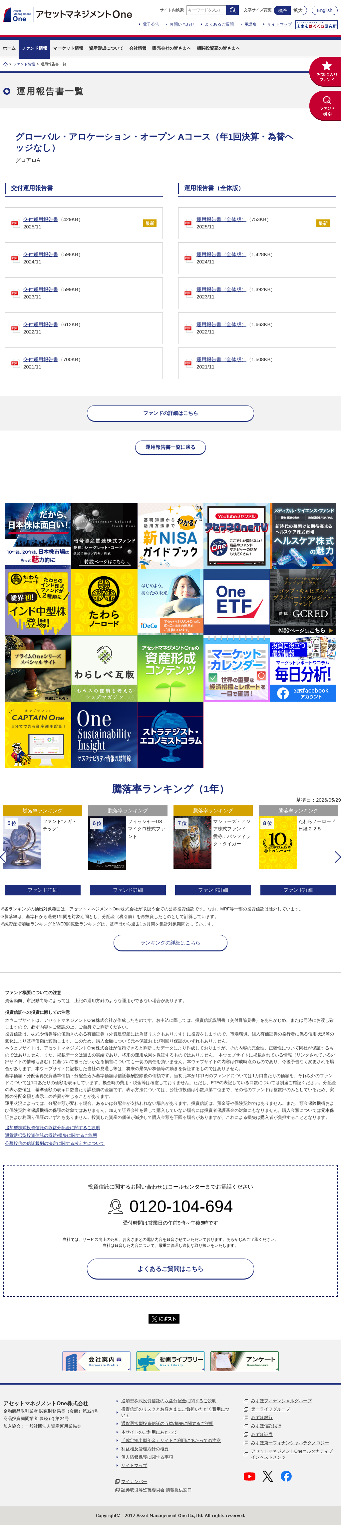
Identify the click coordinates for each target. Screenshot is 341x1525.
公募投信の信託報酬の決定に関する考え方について (55, 1143)
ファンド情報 (24, 64)
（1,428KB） (262, 258)
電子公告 (151, 24)
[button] (3, 857)
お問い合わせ (182, 24)
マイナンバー (134, 1481)
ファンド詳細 (43, 890)
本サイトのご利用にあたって (149, 1432)
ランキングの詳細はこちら (170, 942)
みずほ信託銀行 (266, 1425)
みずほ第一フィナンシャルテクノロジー (290, 1442)
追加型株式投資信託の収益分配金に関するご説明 (52, 1127)
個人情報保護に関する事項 (147, 1457)
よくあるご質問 (219, 24)
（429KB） (79, 223)
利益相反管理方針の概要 (145, 1448)
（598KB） (89, 258)
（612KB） (89, 328)
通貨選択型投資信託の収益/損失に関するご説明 (51, 1135)
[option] (42, 851)
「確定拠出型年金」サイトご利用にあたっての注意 (171, 1440)
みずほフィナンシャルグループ (281, 1400)
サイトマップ (279, 24)
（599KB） (89, 293)
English (324, 10)
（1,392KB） (262, 293)
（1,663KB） (262, 328)
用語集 (250, 24)
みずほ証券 (262, 1434)
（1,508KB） (262, 363)
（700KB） (89, 363)
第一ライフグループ (270, 1409)
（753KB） (252, 223)
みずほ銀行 (262, 1417)
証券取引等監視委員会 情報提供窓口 (156, 1489)
